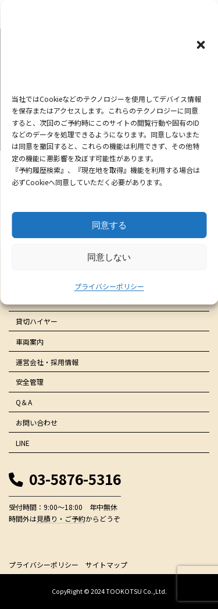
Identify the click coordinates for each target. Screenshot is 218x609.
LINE (23, 443)
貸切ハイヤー (37, 321)
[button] (200, 45)
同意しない (109, 257)
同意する (109, 225)
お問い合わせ (37, 422)
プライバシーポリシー (109, 286)
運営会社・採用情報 (47, 362)
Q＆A (24, 402)
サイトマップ (106, 564)
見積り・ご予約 (61, 518)
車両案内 (30, 341)
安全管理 (30, 382)
